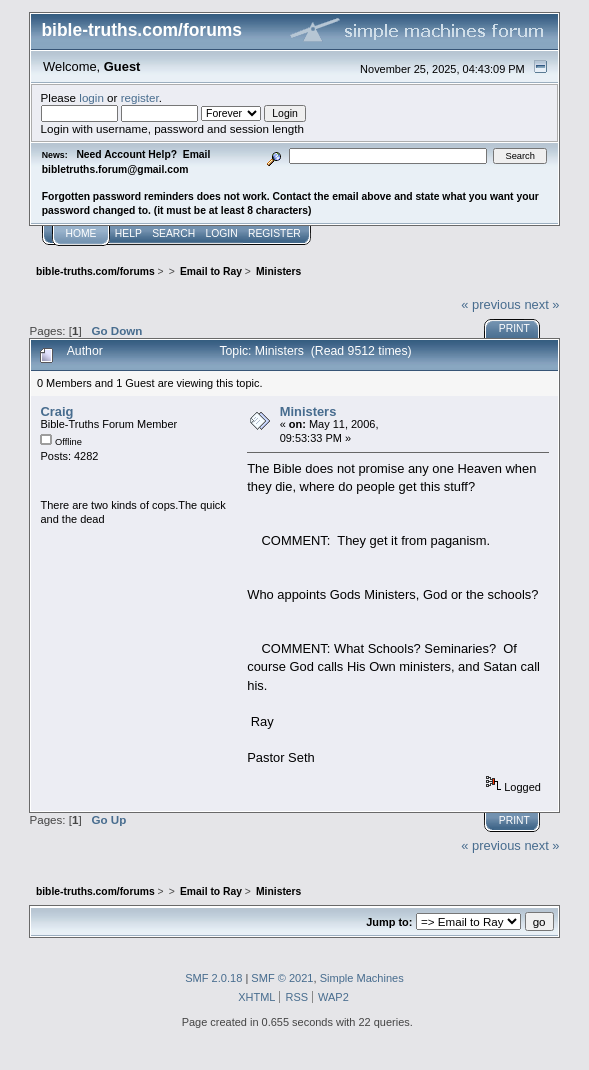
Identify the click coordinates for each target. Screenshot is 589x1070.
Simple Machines (362, 978)
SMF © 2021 (282, 978)
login (91, 97)
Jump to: (389, 922)
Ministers (308, 411)
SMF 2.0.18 (213, 978)
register (140, 97)
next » (541, 304)
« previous (491, 304)
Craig (56, 411)
